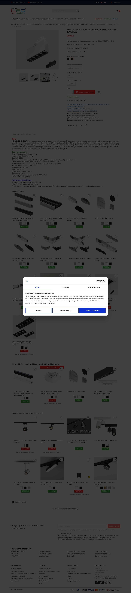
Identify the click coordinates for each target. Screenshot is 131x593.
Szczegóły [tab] (65, 287)
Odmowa (39, 310)
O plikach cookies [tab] (94, 287)
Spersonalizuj (65, 310)
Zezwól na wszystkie (92, 310)
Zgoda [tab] (37, 287)
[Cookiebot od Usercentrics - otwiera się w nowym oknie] (97, 281)
